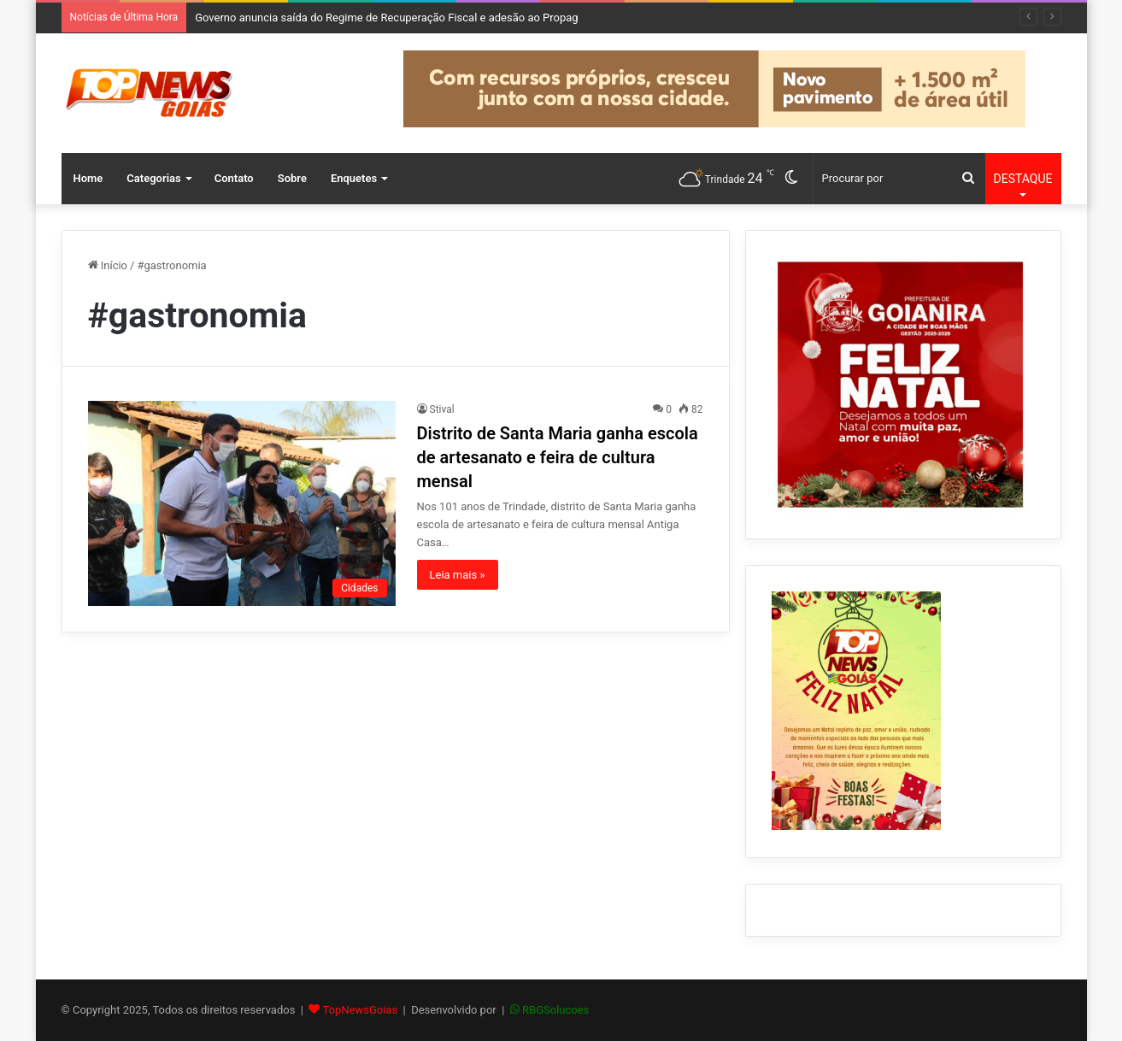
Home (88, 178)
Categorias (153, 178)
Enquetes (354, 178)
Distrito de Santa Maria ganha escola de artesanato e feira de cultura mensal (557, 457)
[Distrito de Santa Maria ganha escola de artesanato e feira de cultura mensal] (242, 503)
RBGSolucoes (555, 1009)
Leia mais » (457, 574)
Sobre (292, 178)
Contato (234, 178)
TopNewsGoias (359, 1009)
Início (108, 265)
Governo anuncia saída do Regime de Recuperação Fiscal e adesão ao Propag (387, 17)
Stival (442, 409)
